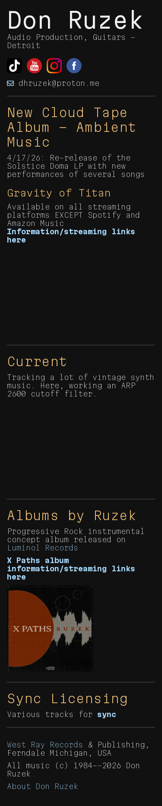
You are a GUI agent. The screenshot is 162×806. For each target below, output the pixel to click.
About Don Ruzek (42, 786)
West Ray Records (45, 744)
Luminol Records (42, 548)
